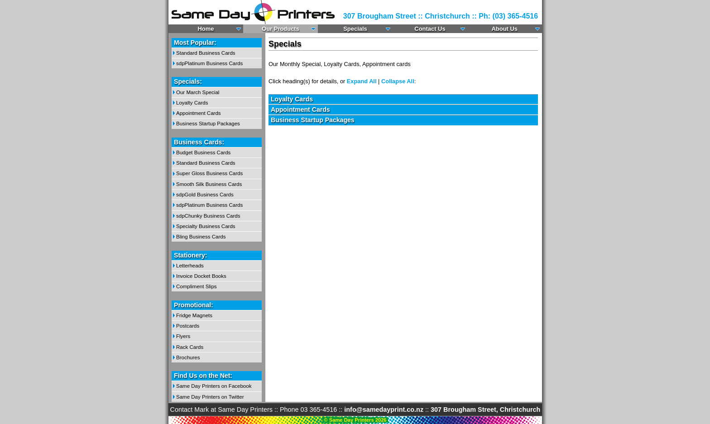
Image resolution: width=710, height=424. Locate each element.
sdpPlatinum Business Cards (209, 63)
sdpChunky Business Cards (208, 216)
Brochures (188, 357)
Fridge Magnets (194, 315)
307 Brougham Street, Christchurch (485, 409)
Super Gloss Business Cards (209, 173)
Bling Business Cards (200, 236)
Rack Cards (189, 347)
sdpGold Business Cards (205, 194)
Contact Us (430, 28)
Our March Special (197, 92)
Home (206, 28)
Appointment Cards (198, 113)
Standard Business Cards (205, 53)
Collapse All (397, 81)
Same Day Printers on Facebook (213, 386)
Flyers (183, 336)
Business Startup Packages (208, 123)
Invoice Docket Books (201, 276)
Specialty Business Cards (205, 226)
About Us (504, 28)
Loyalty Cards (192, 102)
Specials (355, 28)
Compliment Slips (196, 286)
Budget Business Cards (203, 152)
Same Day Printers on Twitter (210, 397)
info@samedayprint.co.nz (383, 409)
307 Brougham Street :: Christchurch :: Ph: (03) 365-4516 (440, 16)
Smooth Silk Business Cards (209, 184)
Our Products (280, 28)
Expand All (362, 81)
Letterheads (190, 265)
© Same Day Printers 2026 (355, 420)
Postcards (187, 326)
